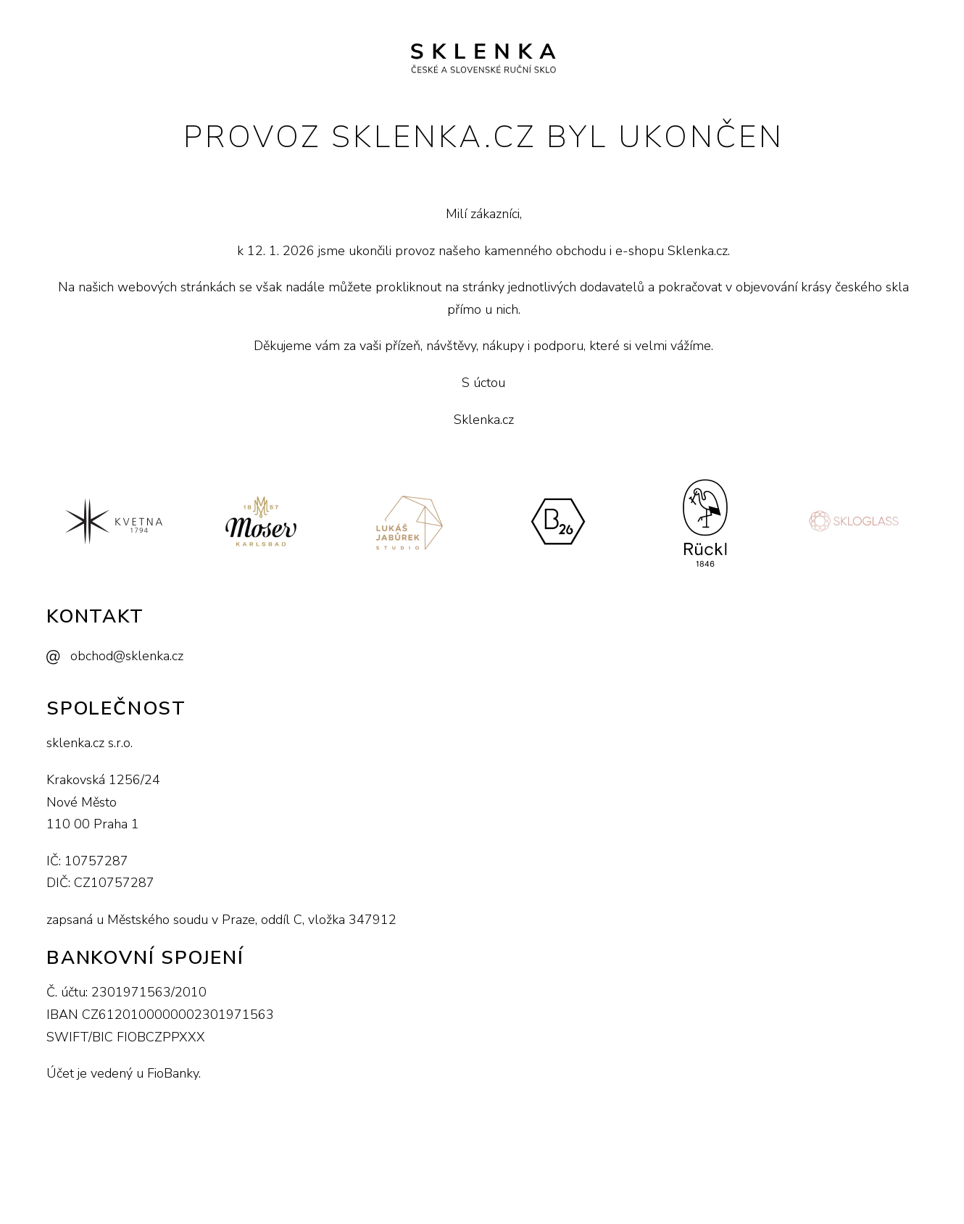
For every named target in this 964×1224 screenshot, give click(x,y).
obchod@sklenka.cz (126, 656)
